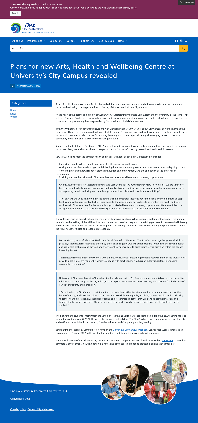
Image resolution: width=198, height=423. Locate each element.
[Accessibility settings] (186, 2)
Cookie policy (18, 409)
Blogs (13, 113)
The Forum (167, 340)
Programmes (36, 40)
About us (17, 40)
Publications (87, 40)
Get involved (106, 40)
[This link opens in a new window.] (176, 41)
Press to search (183, 48)
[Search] (98, 48)
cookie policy (86, 7)
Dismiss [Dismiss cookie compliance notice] (15, 13)
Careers (71, 40)
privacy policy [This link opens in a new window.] (130, 7)
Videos (13, 116)
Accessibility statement (41, 409)
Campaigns (56, 40)
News (123, 40)
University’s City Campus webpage (130, 329)
